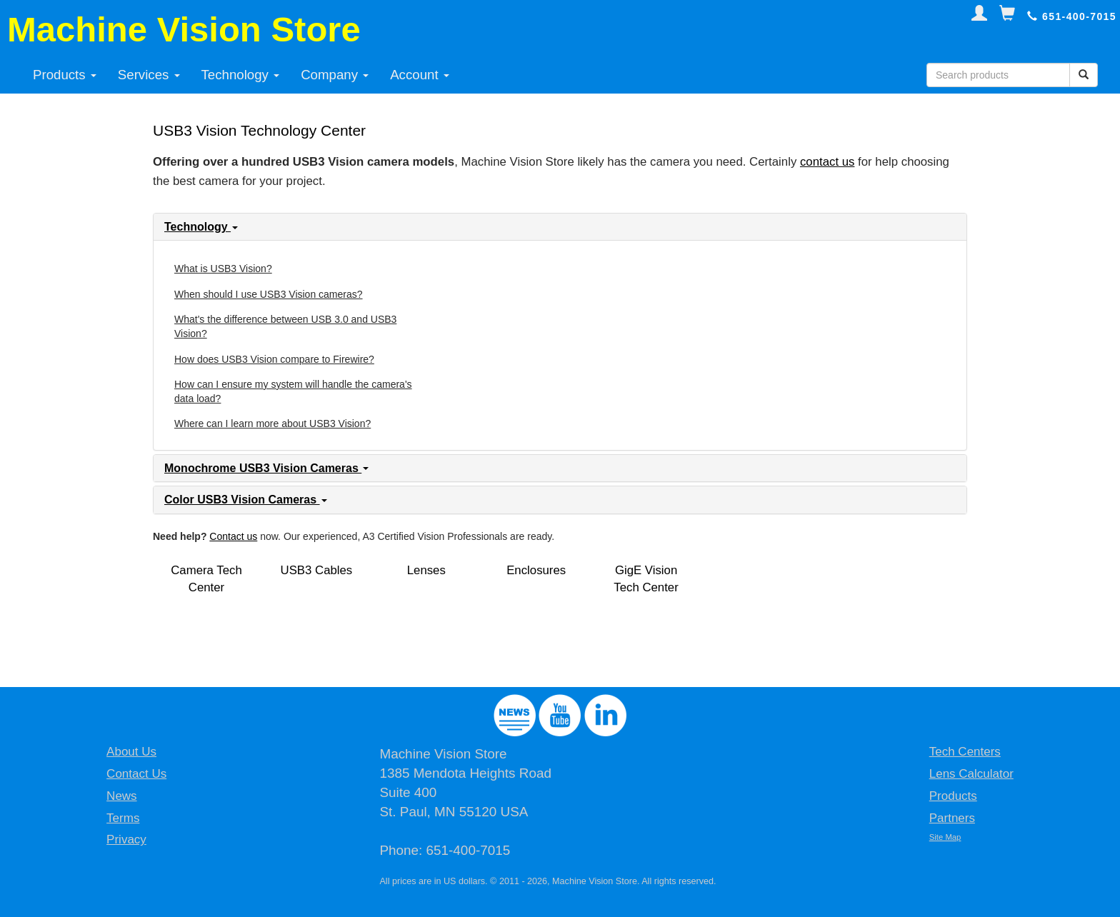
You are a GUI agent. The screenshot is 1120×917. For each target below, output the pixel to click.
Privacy (126, 839)
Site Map (945, 837)
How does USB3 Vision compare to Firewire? (274, 359)
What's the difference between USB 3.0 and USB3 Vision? (285, 326)
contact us (827, 162)
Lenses (426, 570)
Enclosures (536, 570)
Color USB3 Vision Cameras (245, 499)
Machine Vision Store (184, 29)
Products (64, 74)
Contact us (233, 536)
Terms (122, 818)
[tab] (560, 227)
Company (335, 74)
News (121, 796)
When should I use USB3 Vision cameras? (268, 294)
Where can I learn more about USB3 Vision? (272, 423)
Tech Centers (965, 751)
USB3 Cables (317, 570)
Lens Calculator (971, 774)
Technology (240, 74)
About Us (131, 751)
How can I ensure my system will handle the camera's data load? (293, 391)
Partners (952, 818)
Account (419, 74)
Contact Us (136, 774)
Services (149, 74)
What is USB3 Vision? (223, 268)
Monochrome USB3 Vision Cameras (266, 468)
